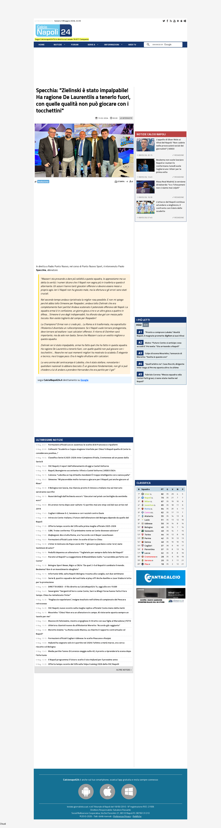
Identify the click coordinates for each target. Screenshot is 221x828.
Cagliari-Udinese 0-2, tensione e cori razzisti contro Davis (76, 513)
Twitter (163, 20)
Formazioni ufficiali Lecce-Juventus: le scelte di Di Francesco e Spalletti (83, 444)
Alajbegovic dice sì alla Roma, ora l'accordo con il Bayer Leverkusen (80, 535)
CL (151, 494)
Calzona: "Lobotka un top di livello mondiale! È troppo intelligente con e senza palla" (89, 474)
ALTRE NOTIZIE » (124, 670)
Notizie (58, 44)
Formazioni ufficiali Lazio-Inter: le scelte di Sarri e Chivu (75, 539)
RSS (170, 20)
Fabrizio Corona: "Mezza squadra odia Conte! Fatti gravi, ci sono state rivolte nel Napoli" (159, 378)
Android (177, 20)
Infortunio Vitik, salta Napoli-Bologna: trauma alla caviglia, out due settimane (86, 573)
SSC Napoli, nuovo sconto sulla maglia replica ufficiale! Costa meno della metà (86, 608)
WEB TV (132, 44)
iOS (181, 20)
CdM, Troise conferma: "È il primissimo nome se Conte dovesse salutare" (83, 530)
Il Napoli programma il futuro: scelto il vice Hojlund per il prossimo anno (83, 659)
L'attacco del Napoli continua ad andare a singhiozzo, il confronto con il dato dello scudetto (170, 206)
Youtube (174, 20)
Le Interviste (126, 118)
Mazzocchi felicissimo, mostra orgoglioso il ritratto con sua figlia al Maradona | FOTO (89, 620)
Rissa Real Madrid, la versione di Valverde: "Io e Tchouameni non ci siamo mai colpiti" (170, 184)
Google (84, 380)
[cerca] (164, 44)
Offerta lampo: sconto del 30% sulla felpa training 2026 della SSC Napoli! (83, 664)
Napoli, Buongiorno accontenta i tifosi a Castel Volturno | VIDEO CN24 (81, 470)
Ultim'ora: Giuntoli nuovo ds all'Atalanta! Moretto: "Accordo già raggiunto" (84, 625)
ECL (152, 512)
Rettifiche (137, 816)
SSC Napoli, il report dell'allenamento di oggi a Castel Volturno (78, 466)
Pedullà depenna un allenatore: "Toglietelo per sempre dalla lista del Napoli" (85, 552)
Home (42, 44)
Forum (74, 44)
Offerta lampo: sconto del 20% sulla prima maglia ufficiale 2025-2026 (82, 526)
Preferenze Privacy (122, 816)
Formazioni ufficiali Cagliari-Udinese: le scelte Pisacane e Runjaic (79, 638)
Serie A (91, 44)
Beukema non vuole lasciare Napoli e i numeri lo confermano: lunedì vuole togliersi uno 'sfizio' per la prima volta (170, 166)
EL (151, 509)
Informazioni (111, 44)
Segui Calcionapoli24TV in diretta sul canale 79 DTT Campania (62, 39)
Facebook (167, 20)
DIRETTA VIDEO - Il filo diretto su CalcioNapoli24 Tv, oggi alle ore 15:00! (82, 586)
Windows (184, 20)
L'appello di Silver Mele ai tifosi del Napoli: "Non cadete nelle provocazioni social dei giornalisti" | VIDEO (170, 144)
